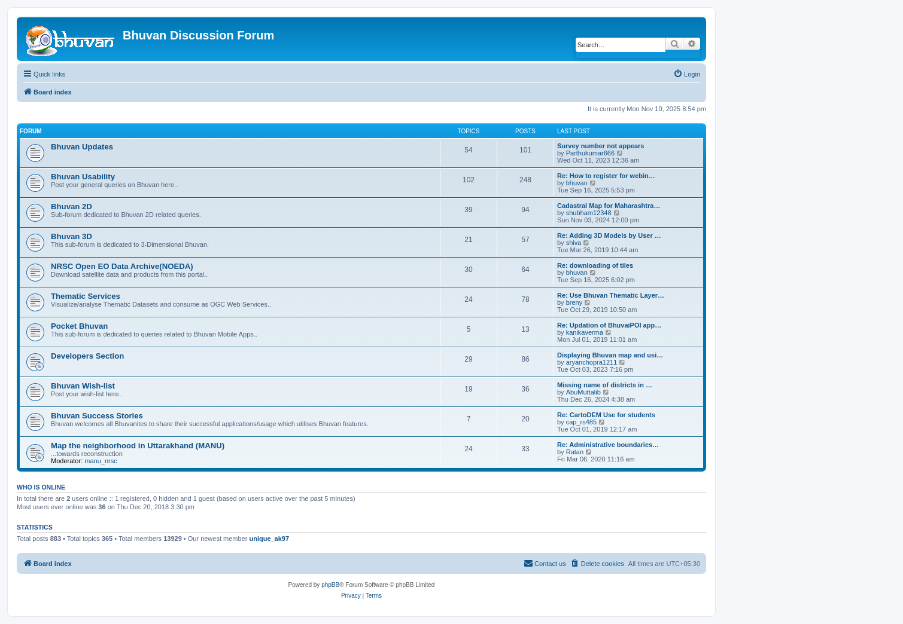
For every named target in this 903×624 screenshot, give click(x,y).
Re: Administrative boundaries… (608, 444)
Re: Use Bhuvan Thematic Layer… (610, 295)
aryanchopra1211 (592, 362)
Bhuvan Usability (83, 176)
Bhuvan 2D (71, 206)
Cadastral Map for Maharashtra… (608, 205)
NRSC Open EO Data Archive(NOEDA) (122, 266)
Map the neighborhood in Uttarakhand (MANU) (137, 445)
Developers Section (87, 355)
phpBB (330, 585)
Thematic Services (85, 296)
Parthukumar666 (590, 153)
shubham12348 (589, 212)
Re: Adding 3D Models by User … (609, 235)
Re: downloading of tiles (595, 265)
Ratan (574, 451)
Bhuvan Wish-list (83, 385)
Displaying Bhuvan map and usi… (610, 355)
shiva (574, 242)
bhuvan (577, 182)
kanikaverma (584, 332)
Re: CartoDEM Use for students (606, 414)
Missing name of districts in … (604, 385)
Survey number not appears (600, 145)
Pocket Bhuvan (79, 326)
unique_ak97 (269, 538)
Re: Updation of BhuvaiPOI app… (609, 325)
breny (574, 302)
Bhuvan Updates (82, 146)
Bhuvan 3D (71, 236)
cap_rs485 (581, 422)
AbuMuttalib (583, 392)
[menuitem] (686, 74)
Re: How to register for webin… (606, 175)
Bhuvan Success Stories (97, 415)
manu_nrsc (100, 460)
